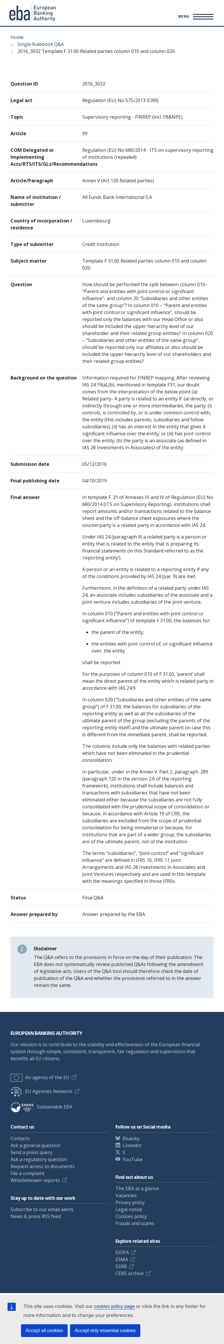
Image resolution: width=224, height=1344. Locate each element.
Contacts (20, 1138)
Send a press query (31, 1152)
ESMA (122, 1259)
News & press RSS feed (35, 1216)
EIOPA (122, 1252)
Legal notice (129, 1209)
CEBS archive (130, 1273)
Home (17, 37)
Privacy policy (130, 1202)
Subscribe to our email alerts (42, 1209)
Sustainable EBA (41, 1107)
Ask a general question (35, 1145)
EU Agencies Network (41, 1091)
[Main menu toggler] (195, 16)
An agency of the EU (39, 1077)
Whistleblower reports (35, 1180)
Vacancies (126, 1195)
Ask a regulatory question (38, 1159)
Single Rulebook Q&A (41, 44)
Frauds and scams (135, 1223)
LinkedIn (132, 1145)
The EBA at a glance (137, 1188)
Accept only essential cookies (105, 1330)
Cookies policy (131, 1216)
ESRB (121, 1266)
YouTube (133, 1159)
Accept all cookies (44, 1330)
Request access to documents (42, 1166)
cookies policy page (114, 1306)
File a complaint (27, 1173)
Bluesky (131, 1138)
